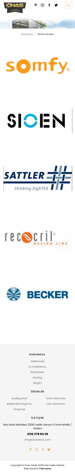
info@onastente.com (37, 439)
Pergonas (19, 409)
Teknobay (45, 468)
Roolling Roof (19, 398)
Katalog (37, 377)
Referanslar (46, 34)
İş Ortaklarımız (37, 366)
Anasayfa (27, 34)
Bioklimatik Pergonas (19, 404)
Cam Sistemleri (55, 404)
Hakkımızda (37, 361)
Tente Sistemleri (56, 398)
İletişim (37, 383)
